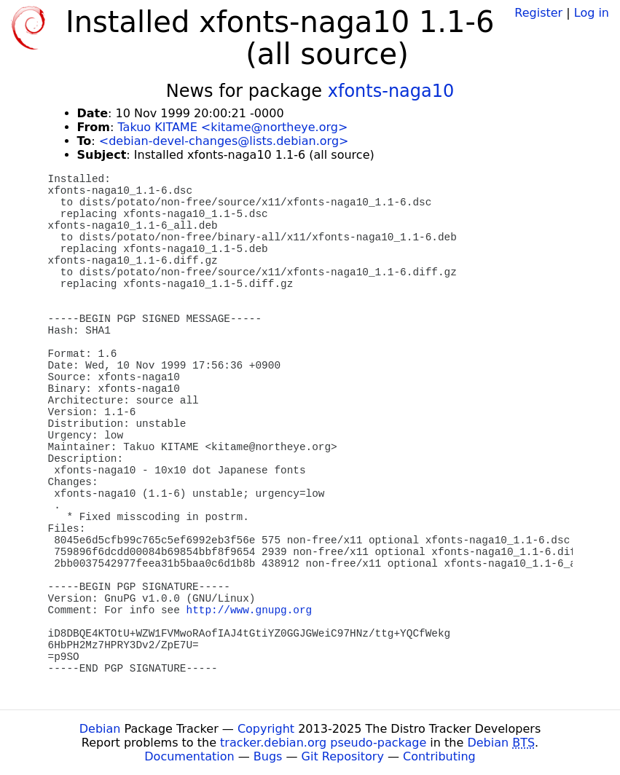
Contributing (439, 756)
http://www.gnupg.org (250, 610)
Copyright (266, 729)
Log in (591, 13)
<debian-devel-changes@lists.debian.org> (224, 141)
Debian (100, 729)
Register (538, 13)
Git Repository (343, 756)
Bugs (268, 756)
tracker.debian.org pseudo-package (323, 743)
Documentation (189, 756)
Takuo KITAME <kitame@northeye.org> (232, 127)
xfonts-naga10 (391, 91)
